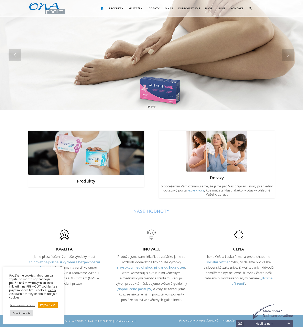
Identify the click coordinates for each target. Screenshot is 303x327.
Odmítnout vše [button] (22, 313)
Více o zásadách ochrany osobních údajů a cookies (33, 293)
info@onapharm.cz (125, 321)
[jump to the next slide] (288, 55)
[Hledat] (250, 8)
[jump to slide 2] (151, 106)
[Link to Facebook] (266, 8)
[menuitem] (102, 8)
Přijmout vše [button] (47, 305)
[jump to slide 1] (148, 106)
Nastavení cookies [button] (22, 305)
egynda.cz (196, 190)
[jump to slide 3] (154, 106)
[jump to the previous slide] (15, 55)
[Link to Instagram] (272, 8)
